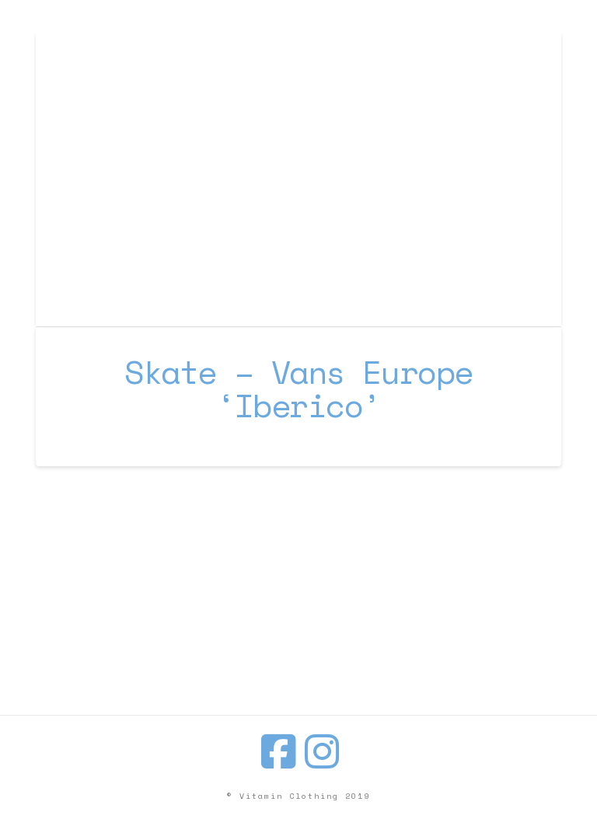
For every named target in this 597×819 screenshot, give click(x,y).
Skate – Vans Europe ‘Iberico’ (298, 388)
